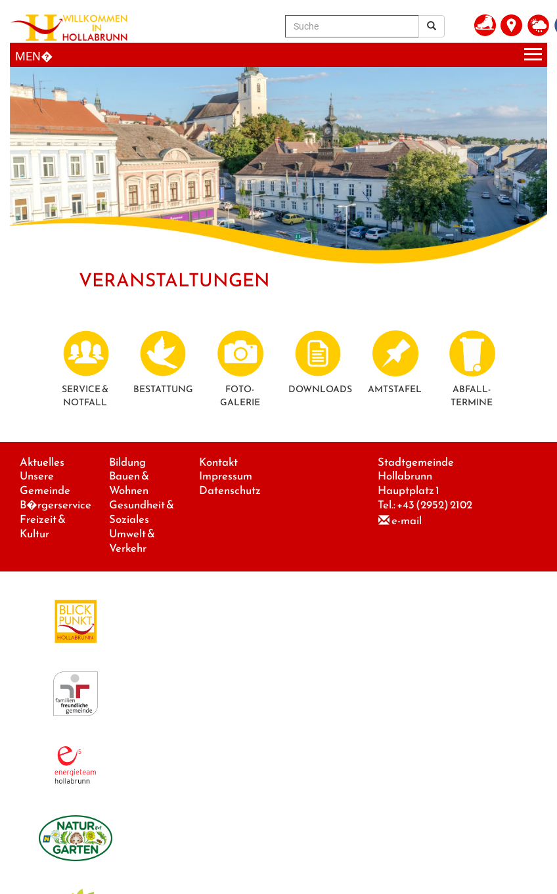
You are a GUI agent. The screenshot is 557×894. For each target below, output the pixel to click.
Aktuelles (42, 462)
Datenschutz (230, 490)
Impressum (225, 476)
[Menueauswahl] (278, 55)
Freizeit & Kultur (43, 526)
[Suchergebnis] (431, 26)
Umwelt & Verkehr (132, 540)
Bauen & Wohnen (129, 483)
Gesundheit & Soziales (141, 512)
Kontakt (218, 462)
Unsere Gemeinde (45, 483)
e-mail (406, 520)
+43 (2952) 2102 (434, 505)
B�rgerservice (55, 505)
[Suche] (352, 26)
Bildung (127, 462)
